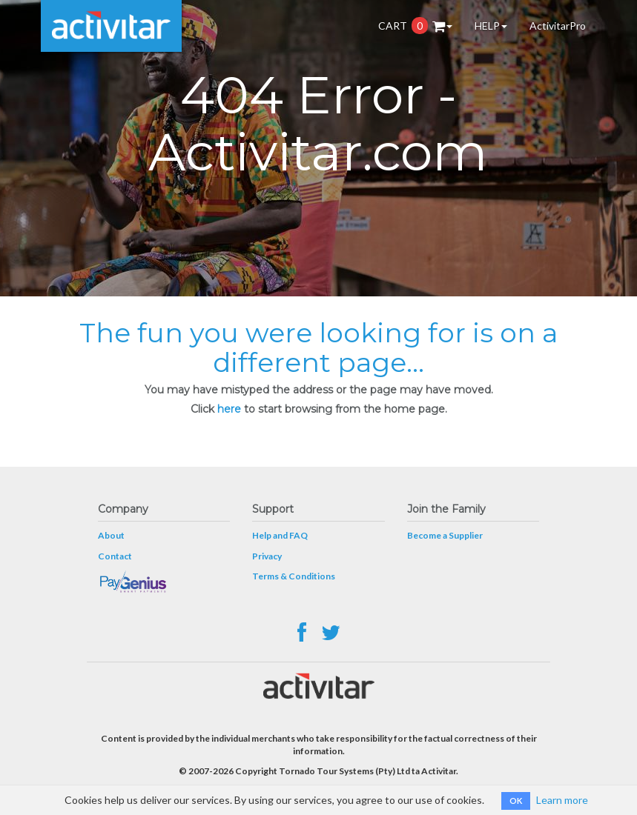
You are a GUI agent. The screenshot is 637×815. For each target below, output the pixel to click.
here (229, 409)
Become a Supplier (445, 535)
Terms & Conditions (293, 576)
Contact (115, 556)
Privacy (267, 556)
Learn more (562, 800)
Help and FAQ (280, 535)
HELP (491, 25)
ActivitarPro (557, 25)
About (111, 535)
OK (515, 800)
